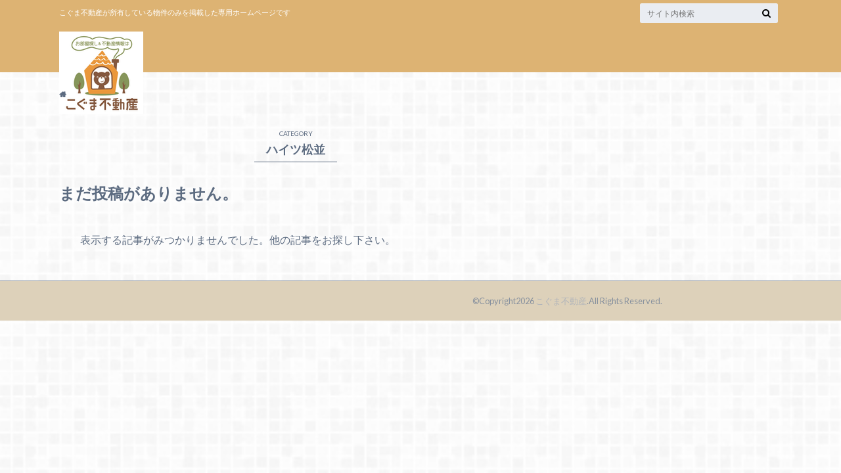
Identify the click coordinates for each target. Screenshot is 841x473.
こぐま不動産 (561, 301)
